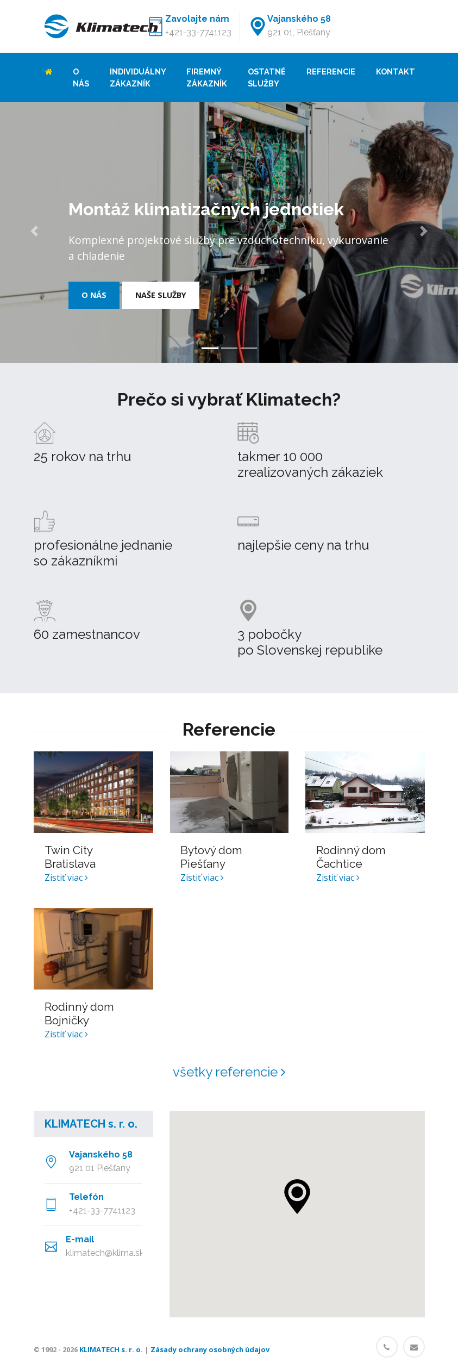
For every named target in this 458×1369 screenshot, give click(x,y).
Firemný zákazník (206, 77)
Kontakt (395, 71)
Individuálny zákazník (138, 77)
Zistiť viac (66, 877)
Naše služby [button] (160, 295)
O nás (81, 77)
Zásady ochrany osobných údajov (209, 1349)
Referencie (330, 71)
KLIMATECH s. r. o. (91, 1123)
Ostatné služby (267, 77)
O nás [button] (93, 295)
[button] (34, 232)
